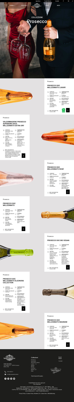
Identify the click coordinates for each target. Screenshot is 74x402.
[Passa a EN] (68, 1)
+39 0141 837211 (54, 388)
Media (58, 5)
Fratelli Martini (47, 1)
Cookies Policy (29, 393)
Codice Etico (44, 393)
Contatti (57, 1)
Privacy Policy (22, 393)
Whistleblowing (51, 393)
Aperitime (38, 1)
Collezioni (24, 5)
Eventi (47, 5)
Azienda (12, 5)
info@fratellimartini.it (44, 391)
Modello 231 (37, 393)
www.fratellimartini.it (30, 391)
